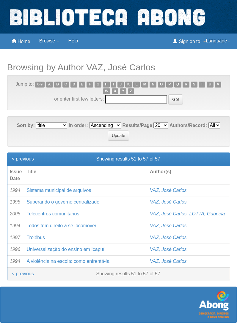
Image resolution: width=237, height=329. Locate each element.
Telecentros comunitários (52, 213)
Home (21, 41)
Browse (49, 40)
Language (218, 40)
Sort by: (25, 125)
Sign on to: (189, 41)
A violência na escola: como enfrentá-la (67, 261)
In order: (78, 125)
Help (73, 40)
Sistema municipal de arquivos (58, 190)
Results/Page (137, 125)
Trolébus (35, 237)
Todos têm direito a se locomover (61, 225)
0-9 (40, 84)
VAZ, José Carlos (168, 190)
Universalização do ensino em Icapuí (65, 249)
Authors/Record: (188, 125)
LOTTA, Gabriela (207, 213)
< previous (23, 158)
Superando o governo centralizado (62, 201)
